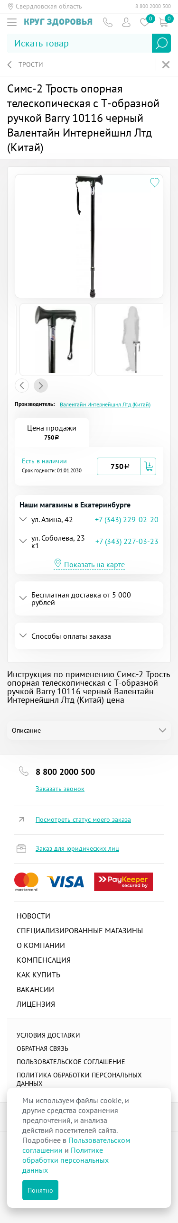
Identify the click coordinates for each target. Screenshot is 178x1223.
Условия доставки (48, 1035)
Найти (161, 43)
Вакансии (35, 989)
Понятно (40, 1190)
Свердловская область (49, 6)
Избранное (144, 22)
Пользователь (126, 22)
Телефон (107, 22)
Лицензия (36, 1004)
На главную (167, 64)
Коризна (163, 22)
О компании (41, 945)
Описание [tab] (26, 730)
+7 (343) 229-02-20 (127, 519)
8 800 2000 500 (153, 6)
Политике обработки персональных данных (65, 1160)
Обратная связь (42, 1048)
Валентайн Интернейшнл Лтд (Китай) (105, 404)
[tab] (89, 466)
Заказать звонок (60, 788)
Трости (31, 64)
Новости (33, 915)
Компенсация (44, 960)
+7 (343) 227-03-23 (127, 541)
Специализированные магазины (80, 930)
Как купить (38, 974)
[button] (59, 465)
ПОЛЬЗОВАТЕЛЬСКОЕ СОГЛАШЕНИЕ (71, 1061)
